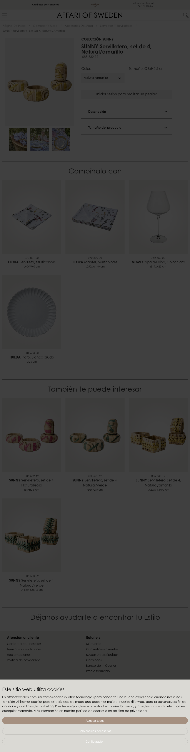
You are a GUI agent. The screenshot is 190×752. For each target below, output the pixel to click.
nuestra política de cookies (84, 711)
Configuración (95, 741)
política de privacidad (130, 711)
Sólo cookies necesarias (95, 731)
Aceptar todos (95, 720)
